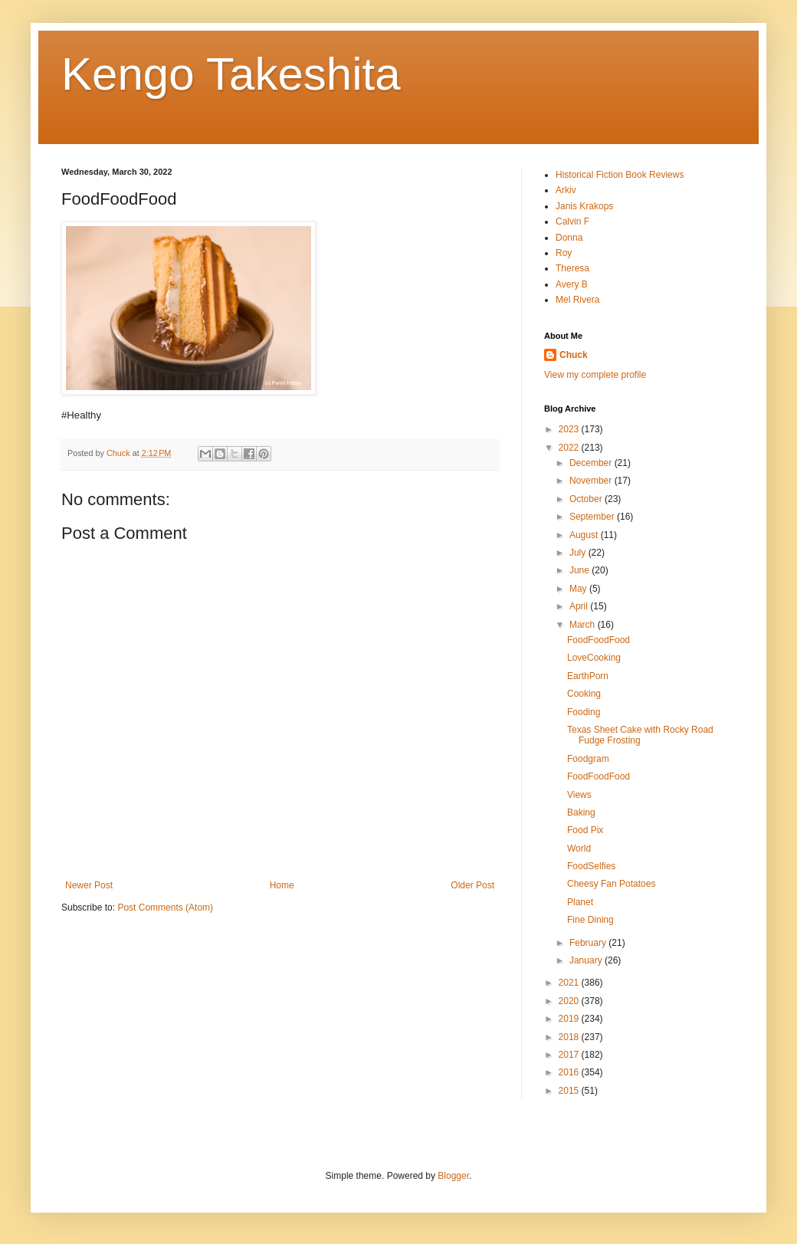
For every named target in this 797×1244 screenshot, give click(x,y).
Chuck (573, 355)
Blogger (453, 1175)
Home (282, 885)
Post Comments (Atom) (165, 907)
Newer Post (89, 885)
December (592, 463)
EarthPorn (587, 676)
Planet (580, 902)
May (579, 588)
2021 (570, 982)
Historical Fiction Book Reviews (620, 174)
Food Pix (585, 830)
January (587, 960)
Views (579, 794)
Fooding (583, 712)
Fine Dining (590, 919)
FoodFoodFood (598, 640)
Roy (564, 253)
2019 (570, 1018)
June (580, 570)
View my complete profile (595, 374)
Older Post (472, 885)
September (593, 516)
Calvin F (572, 221)
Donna (569, 237)
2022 (570, 447)
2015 (570, 1090)
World (579, 848)
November (592, 480)
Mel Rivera (577, 299)
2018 (570, 1037)
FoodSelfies (591, 866)
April (579, 606)
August (585, 535)
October (587, 499)
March (583, 624)
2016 (570, 1072)
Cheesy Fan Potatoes (611, 883)
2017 (570, 1054)
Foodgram (588, 758)
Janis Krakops (584, 206)
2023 (570, 429)
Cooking (584, 693)
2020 (570, 1001)
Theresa (572, 268)
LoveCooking (594, 657)
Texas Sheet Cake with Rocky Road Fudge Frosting (640, 735)
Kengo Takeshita (231, 74)
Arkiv (566, 190)
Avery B (572, 284)
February (588, 942)
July (579, 552)
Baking (581, 812)
